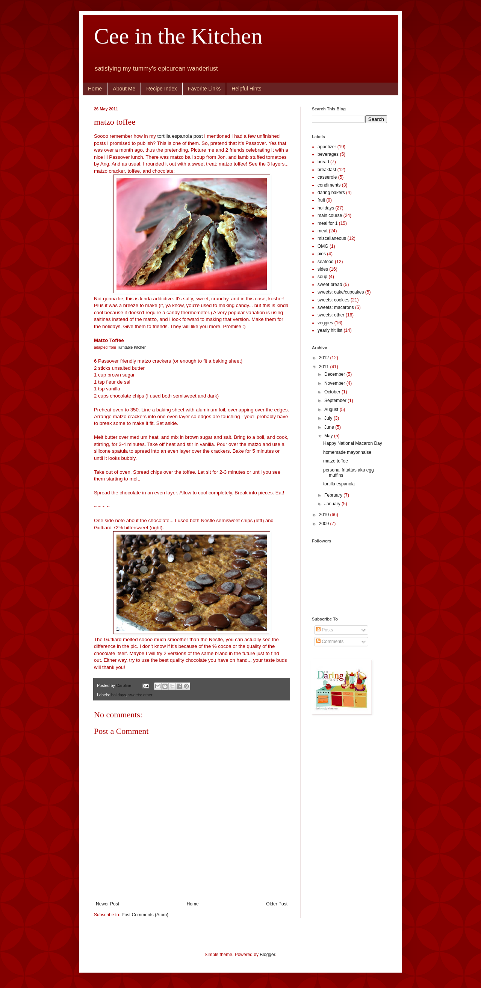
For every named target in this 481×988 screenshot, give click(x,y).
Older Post (276, 904)
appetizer (327, 146)
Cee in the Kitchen (178, 36)
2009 (324, 523)
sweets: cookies (333, 300)
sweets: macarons (336, 307)
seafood (326, 261)
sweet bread (330, 284)
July (329, 418)
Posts (324, 630)
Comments (329, 641)
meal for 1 (327, 223)
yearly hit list (330, 330)
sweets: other (140, 695)
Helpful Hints (246, 89)
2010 (324, 514)
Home (95, 89)
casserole (327, 177)
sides (323, 269)
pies (322, 253)
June (329, 427)
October (333, 392)
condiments (329, 185)
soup (322, 276)
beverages (328, 154)
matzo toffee (335, 461)
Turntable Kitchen (132, 347)
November (335, 383)
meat (323, 230)
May (329, 435)
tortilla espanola (339, 483)
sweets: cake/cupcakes (341, 292)
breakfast (327, 169)
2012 (324, 357)
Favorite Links (204, 89)
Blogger (267, 954)
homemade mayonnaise (347, 452)
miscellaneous (332, 238)
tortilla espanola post (180, 136)
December (335, 374)
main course (330, 215)
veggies (325, 322)
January (333, 503)
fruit (321, 200)
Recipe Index (161, 89)
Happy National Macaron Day (352, 443)
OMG (323, 246)
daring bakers (331, 192)
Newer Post (107, 904)
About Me (124, 89)
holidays (118, 695)
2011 (324, 366)
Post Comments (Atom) (144, 914)
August (332, 409)
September (336, 400)
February (333, 495)
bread (323, 161)
